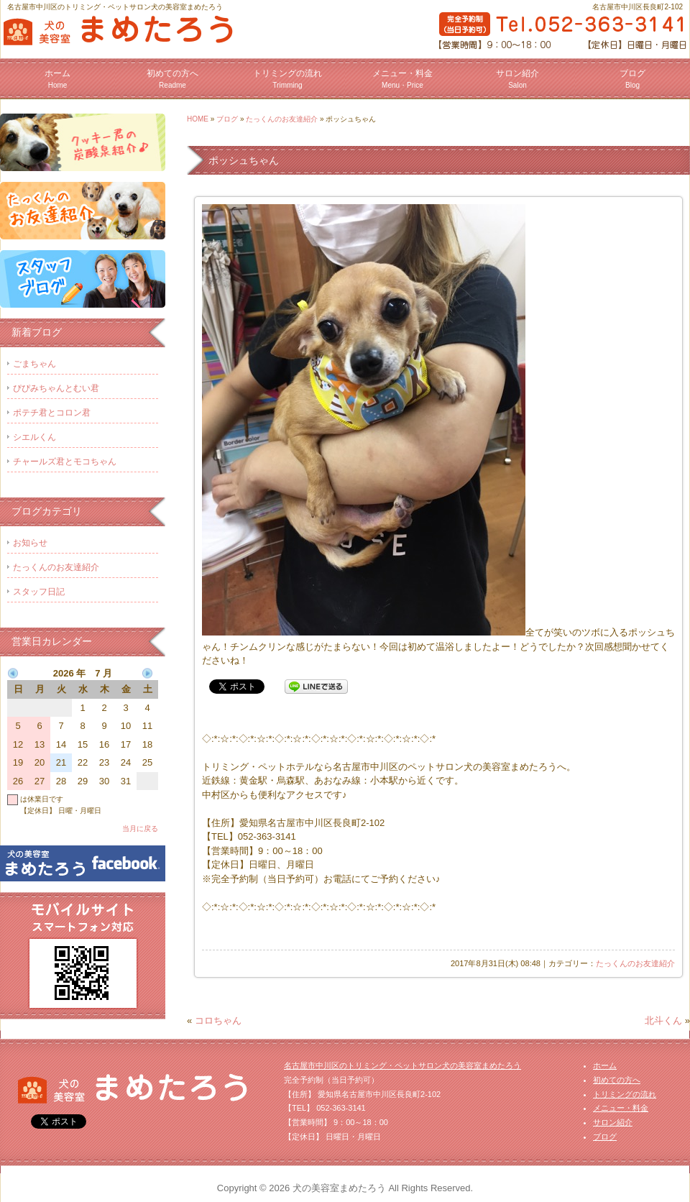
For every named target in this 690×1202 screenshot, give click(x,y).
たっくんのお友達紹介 (282, 119)
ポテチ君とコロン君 (52, 413)
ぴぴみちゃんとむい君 (56, 388)
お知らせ (30, 543)
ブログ (632, 78)
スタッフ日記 (39, 592)
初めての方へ (172, 78)
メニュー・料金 (402, 78)
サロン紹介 (517, 78)
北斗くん (663, 1020)
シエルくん (34, 437)
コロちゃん (218, 1020)
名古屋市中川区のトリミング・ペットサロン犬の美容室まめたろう (402, 1065)
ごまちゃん (34, 364)
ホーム (57, 78)
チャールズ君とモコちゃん (64, 462)
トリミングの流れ (287, 78)
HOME (197, 119)
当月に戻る (140, 828)
